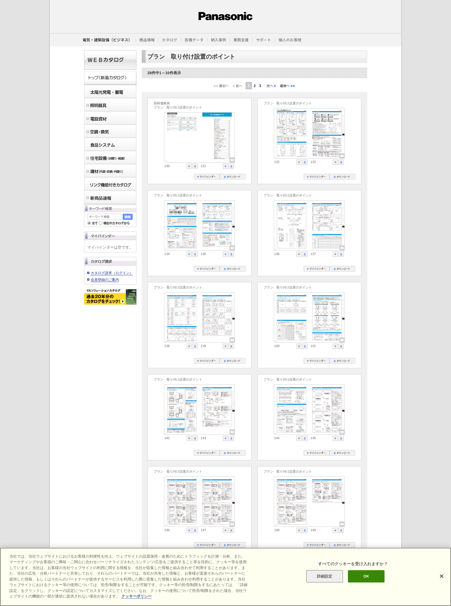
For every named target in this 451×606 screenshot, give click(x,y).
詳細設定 (324, 576)
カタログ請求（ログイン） (112, 273)
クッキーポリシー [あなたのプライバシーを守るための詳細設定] (136, 596)
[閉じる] (441, 576)
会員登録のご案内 (105, 280)
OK (366, 576)
